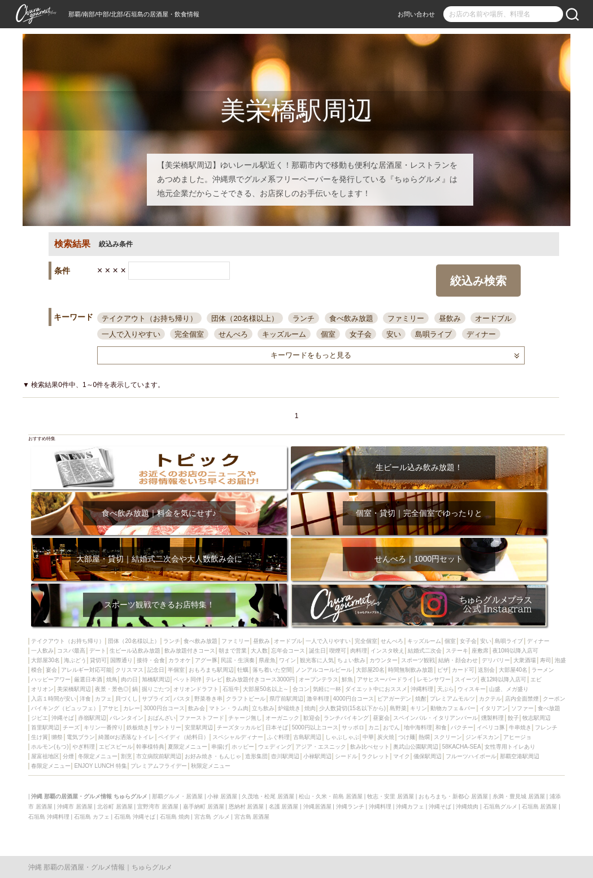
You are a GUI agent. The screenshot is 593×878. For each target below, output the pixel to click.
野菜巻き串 (208, 699)
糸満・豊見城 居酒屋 (518, 796)
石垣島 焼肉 (175, 817)
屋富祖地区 (45, 756)
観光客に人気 (317, 660)
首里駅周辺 (45, 727)
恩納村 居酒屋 (246, 806)
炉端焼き (289, 708)
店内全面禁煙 (522, 699)
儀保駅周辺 (427, 756)
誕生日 (317, 650)
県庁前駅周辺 (286, 699)
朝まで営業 (233, 650)
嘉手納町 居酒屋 (203, 806)
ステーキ (457, 650)
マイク (401, 756)
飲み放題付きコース (189, 650)
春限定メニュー (51, 766)
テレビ (214, 679)
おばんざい (161, 718)
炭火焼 (385, 737)
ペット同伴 (187, 679)
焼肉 (310, 708)
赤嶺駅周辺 (92, 718)
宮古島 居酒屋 (252, 817)
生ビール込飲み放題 (135, 650)
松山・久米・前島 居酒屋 (331, 796)
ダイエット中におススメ (376, 689)
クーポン (554, 699)
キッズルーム (284, 334)
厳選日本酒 (88, 679)
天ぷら (445, 689)
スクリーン (448, 737)
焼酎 (420, 699)
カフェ (103, 699)
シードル (346, 756)
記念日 (155, 670)
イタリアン (493, 708)
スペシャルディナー (237, 737)
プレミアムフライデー (158, 766)
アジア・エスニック (320, 747)
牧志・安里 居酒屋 (390, 796)
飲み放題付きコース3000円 (260, 679)
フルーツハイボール (471, 756)
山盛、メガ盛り (509, 689)
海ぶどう (75, 660)
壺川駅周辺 (285, 756)
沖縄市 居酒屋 (75, 806)
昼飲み (450, 318)
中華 (368, 737)
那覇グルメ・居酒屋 (177, 796)
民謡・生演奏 (238, 660)
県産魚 (267, 660)
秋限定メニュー (210, 766)
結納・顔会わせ (458, 660)
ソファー (522, 708)
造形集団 (256, 756)
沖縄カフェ (410, 806)
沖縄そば (62, 718)
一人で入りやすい (131, 334)
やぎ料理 (83, 747)
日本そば (276, 727)
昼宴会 (381, 718)
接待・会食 (151, 660)
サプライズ (156, 699)
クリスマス (129, 670)
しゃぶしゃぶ (342, 737)
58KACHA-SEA (461, 747)
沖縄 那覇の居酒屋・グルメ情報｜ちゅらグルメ (100, 867)
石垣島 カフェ (92, 817)
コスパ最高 (71, 650)
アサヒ (110, 708)
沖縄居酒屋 (317, 806)
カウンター (383, 660)
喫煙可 (337, 650)
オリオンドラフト (196, 689)
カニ (374, 727)
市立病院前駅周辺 (158, 756)
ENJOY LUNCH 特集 (100, 766)
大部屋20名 (370, 670)
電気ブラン (81, 737)
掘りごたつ (156, 689)
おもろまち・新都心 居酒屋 (453, 796)
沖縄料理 (422, 689)
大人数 (259, 650)
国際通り (121, 660)
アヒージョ (517, 737)
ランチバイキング (346, 718)
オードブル (493, 318)
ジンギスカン (482, 737)
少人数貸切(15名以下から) (352, 708)
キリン (418, 708)
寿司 (545, 660)
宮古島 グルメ (212, 817)
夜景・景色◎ (112, 689)
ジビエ (39, 718)
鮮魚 (347, 679)
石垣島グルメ (500, 806)
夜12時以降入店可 (503, 679)
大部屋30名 (45, 660)
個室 (328, 334)
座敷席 (480, 650)
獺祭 (57, 737)
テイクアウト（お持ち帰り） (149, 318)
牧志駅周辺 (536, 718)
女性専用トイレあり (510, 747)
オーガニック (282, 718)
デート (97, 650)
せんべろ (233, 334)
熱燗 (424, 737)
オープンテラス (318, 679)
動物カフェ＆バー (453, 708)
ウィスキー (471, 689)
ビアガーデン (394, 699)
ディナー (481, 334)
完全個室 (189, 334)
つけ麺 (406, 737)
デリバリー (496, 660)
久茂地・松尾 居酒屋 (268, 796)
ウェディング (275, 747)
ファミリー (405, 318)
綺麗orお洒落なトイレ (126, 737)
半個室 (176, 670)
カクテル (490, 699)
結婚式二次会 (425, 650)
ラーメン (542, 670)
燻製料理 (492, 718)
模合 (36, 670)
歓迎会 (311, 718)
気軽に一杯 (327, 689)
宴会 (51, 670)
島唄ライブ (433, 334)
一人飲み (42, 650)
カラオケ (179, 660)
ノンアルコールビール (323, 670)
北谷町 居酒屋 (115, 806)
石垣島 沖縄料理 (48, 817)
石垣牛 (231, 689)
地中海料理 (418, 727)
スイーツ (466, 679)
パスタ (181, 699)
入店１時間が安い (53, 699)
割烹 (126, 756)
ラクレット (375, 756)
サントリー (167, 727)
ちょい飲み (351, 660)
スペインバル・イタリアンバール (435, 718)
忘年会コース (288, 650)
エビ (536, 679)
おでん (391, 727)
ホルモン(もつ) (50, 747)
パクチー (462, 727)
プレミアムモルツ (452, 699)
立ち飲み (263, 708)
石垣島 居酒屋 (539, 806)
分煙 (68, 756)
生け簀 (39, 737)
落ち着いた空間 (272, 670)
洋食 (85, 699)
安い (393, 334)
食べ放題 (549, 708)
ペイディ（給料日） (183, 737)
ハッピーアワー (51, 679)
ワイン (287, 660)
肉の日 (129, 679)
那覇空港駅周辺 (519, 756)
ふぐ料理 (278, 737)
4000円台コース (353, 699)
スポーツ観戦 (418, 660)
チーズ (71, 727)
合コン (301, 689)
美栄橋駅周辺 (74, 689)
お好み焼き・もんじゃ (213, 756)
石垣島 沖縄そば (134, 817)
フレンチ (546, 727)
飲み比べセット (370, 747)
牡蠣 (242, 670)
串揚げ (219, 747)
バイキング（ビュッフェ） (65, 708)
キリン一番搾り (103, 727)
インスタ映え (387, 650)
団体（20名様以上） (244, 318)
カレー (131, 708)
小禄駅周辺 (317, 756)
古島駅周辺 (307, 737)
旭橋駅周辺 (156, 679)
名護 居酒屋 (284, 806)
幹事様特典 (150, 747)
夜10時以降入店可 (515, 650)
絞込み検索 (478, 281)
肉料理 (358, 650)
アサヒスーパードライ (385, 679)
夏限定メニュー (187, 747)
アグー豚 (206, 660)
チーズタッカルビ (239, 727)
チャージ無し (245, 718)
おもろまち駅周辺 (211, 670)
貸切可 (98, 660)
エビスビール (116, 747)
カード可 (463, 670)
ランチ (304, 318)
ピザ (442, 670)
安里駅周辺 (199, 727)
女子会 (361, 334)
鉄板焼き (138, 727)
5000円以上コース (315, 727)
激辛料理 (318, 699)
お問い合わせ (416, 14)
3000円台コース (163, 708)
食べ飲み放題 (351, 318)
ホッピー (243, 747)
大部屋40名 (513, 670)
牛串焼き (520, 727)
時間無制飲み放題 (410, 670)
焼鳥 (111, 679)
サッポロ (353, 727)
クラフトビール (245, 699)
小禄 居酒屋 (222, 796)
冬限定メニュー (97, 756)
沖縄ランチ (350, 806)
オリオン (42, 689)
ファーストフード (201, 718)
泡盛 (560, 660)
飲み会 (196, 708)
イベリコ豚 (491, 727)
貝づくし (126, 699)
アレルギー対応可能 (86, 670)
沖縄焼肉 (467, 806)
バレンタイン (126, 718)
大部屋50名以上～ (266, 689)
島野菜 (398, 708)
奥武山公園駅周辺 (415, 747)
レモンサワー (434, 679)
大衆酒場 (524, 660)
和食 (441, 727)
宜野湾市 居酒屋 (157, 806)
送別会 (486, 670)
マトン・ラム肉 (228, 708)
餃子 (513, 718)
